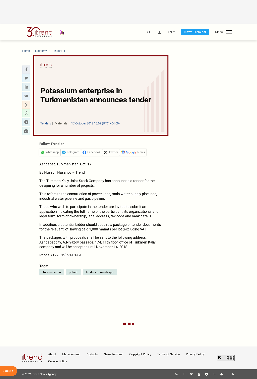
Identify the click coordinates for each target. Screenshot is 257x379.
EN (170, 32)
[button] (26, 69)
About (52, 354)
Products (92, 354)
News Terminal (195, 32)
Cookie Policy (57, 361)
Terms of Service (168, 354)
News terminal (113, 354)
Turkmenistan (52, 272)
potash (73, 272)
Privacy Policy (195, 354)
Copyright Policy (140, 354)
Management (71, 354)
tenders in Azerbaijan (100, 272)
